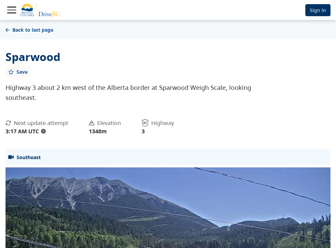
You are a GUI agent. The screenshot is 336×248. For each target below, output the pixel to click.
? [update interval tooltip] (43, 131)
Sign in (318, 10)
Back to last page (29, 30)
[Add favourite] (18, 71)
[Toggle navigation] (11, 10)
